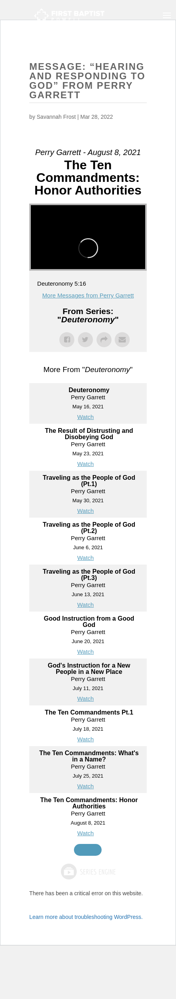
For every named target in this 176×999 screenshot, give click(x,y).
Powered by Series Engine (88, 871)
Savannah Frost (56, 117)
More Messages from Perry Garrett (88, 295)
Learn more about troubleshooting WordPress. (86, 917)
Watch (85, 416)
